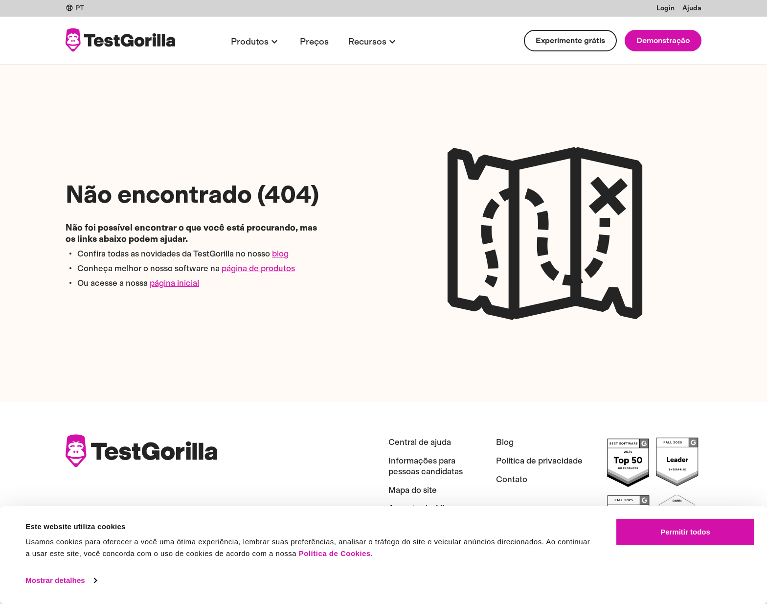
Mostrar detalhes (55, 580)
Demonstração (663, 40)
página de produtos (258, 268)
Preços (314, 41)
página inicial (174, 283)
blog (280, 253)
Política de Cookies (335, 553)
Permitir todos (685, 532)
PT (75, 8)
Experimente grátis (570, 40)
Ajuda (691, 8)
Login (665, 8)
